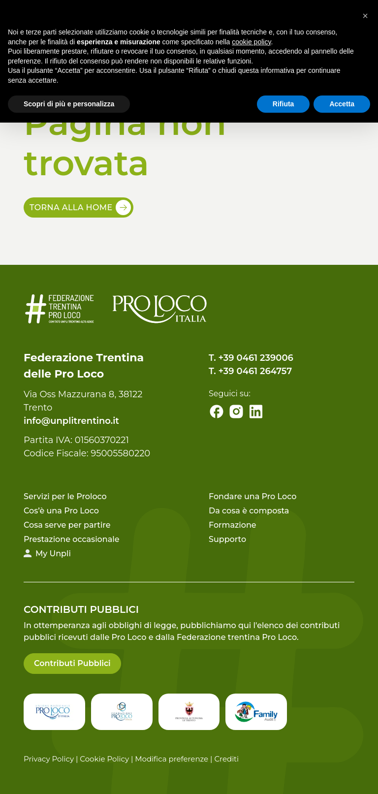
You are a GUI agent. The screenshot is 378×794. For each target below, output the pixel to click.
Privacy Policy (49, 758)
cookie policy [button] (251, 42)
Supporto (227, 539)
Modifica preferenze (171, 758)
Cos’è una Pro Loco (61, 510)
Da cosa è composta (249, 510)
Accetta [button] (341, 104)
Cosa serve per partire (67, 525)
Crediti (226, 758)
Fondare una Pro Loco (252, 496)
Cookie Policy (104, 758)
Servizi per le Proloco (65, 496)
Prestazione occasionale (71, 539)
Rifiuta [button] (283, 104)
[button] (365, 16)
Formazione (232, 525)
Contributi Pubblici (72, 663)
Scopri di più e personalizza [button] (69, 104)
